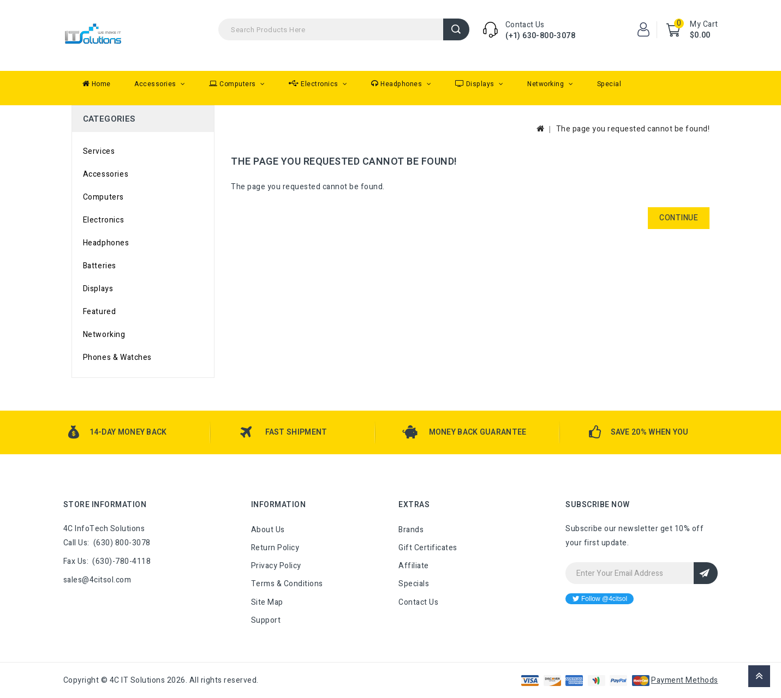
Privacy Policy (276, 565)
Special (609, 84)
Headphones (397, 84)
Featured (99, 311)
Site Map (267, 602)
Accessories (156, 84)
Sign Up (706, 573)
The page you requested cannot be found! (633, 129)
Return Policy (275, 547)
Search (456, 29)
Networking (546, 84)
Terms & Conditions (287, 583)
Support (266, 620)
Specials (413, 583)
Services (99, 151)
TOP (759, 676)
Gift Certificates (427, 547)
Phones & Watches (117, 357)
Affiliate (413, 565)
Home (96, 84)
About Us (268, 529)
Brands (411, 529)
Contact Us (418, 602)
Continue (678, 218)
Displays (476, 84)
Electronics (314, 84)
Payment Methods (684, 680)
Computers (233, 84)
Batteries (99, 266)
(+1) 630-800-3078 (540, 35)
